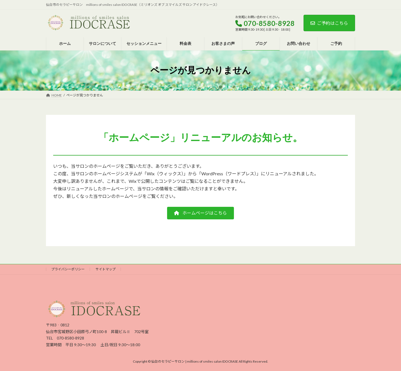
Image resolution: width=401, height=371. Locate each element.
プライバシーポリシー (68, 269)
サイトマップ (106, 269)
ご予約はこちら (329, 23)
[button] (200, 213)
